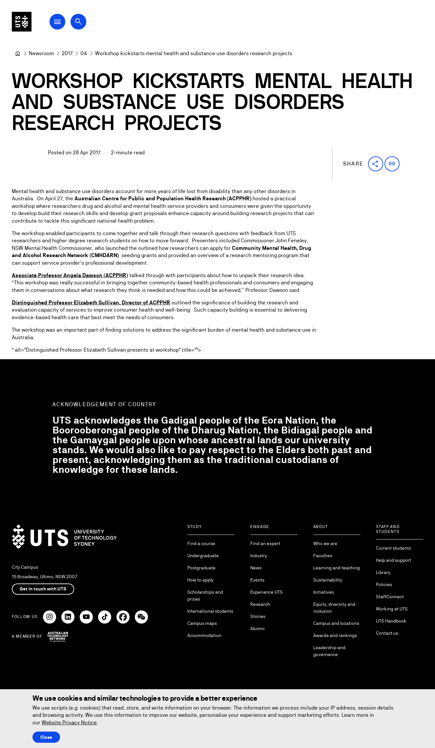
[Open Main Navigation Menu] (67, 24)
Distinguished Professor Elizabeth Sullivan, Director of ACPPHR (91, 303)
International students (210, 611)
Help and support (393, 560)
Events (257, 580)
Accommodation (204, 635)
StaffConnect (390, 596)
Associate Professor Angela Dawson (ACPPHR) (70, 276)
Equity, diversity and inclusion (334, 608)
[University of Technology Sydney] (17, 53)
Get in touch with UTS (43, 588)
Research (260, 604)
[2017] (67, 53)
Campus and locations (336, 623)
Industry (258, 555)
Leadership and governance (329, 651)
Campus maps (202, 623)
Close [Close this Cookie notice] (46, 737)
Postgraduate (201, 567)
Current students (393, 548)
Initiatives (323, 592)
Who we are (325, 543)
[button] (376, 164)
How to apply (200, 580)
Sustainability (327, 580)
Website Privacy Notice (69, 722)
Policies (384, 584)
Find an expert (265, 543)
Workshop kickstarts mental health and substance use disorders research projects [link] (193, 53)
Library (383, 572)
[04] (83, 53)
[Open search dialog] (88, 24)
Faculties (322, 555)
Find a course (201, 543)
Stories (257, 616)
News (255, 567)
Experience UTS (266, 592)
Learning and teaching (336, 567)
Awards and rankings (335, 635)
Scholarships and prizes (205, 595)
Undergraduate (203, 555)
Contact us (387, 633)
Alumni (257, 628)
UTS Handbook (391, 621)
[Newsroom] (41, 53)
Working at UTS (392, 608)
